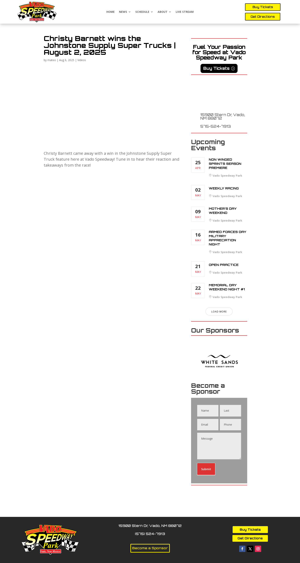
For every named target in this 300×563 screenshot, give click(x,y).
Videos (81, 60)
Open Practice (224, 265)
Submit (206, 469)
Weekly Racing (224, 188)
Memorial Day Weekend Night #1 (227, 287)
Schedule (142, 12)
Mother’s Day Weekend (223, 211)
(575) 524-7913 (150, 534)
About (162, 12)
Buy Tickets (263, 7)
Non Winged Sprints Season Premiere (225, 164)
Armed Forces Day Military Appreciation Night (227, 238)
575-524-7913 (215, 126)
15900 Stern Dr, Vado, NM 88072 (222, 116)
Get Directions (263, 17)
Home (110, 12)
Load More (219, 311)
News (123, 12)
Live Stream (185, 12)
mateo (51, 60)
